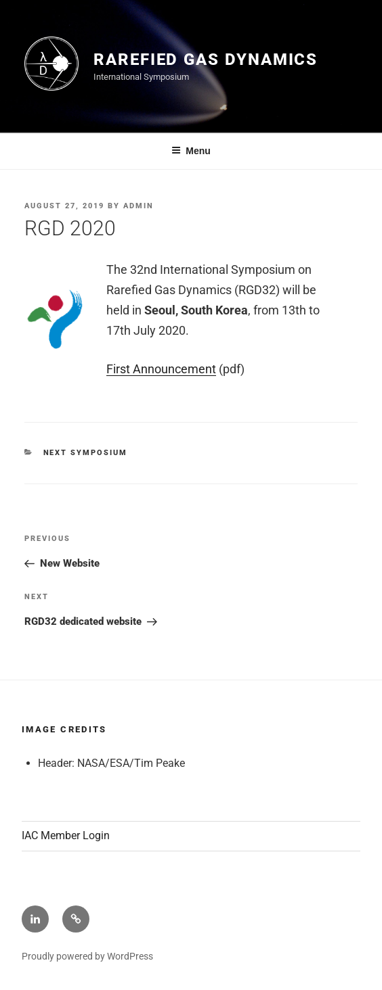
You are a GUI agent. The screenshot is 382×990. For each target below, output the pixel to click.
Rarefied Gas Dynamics (205, 59)
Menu (191, 150)
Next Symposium (85, 452)
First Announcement (161, 369)
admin (138, 206)
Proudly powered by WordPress (87, 956)
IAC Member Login (66, 835)
